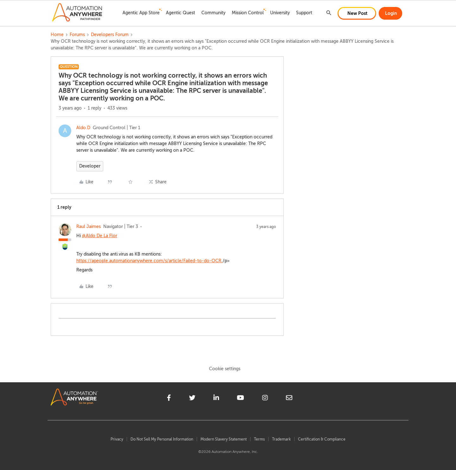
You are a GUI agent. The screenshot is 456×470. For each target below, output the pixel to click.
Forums (77, 34)
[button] (357, 13)
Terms (259, 439)
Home (57, 34)
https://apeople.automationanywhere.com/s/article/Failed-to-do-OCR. (149, 260)
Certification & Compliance (321, 439)
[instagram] (265, 399)
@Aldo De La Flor (99, 235)
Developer (89, 166)
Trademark (281, 439)
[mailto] (289, 399)
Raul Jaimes (88, 226)
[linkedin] (216, 399)
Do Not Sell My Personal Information (161, 439)
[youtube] (240, 399)
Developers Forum (110, 34)
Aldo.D (83, 127)
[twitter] (192, 399)
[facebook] (169, 399)
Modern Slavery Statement (223, 439)
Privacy (117, 439)
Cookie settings (224, 368)
